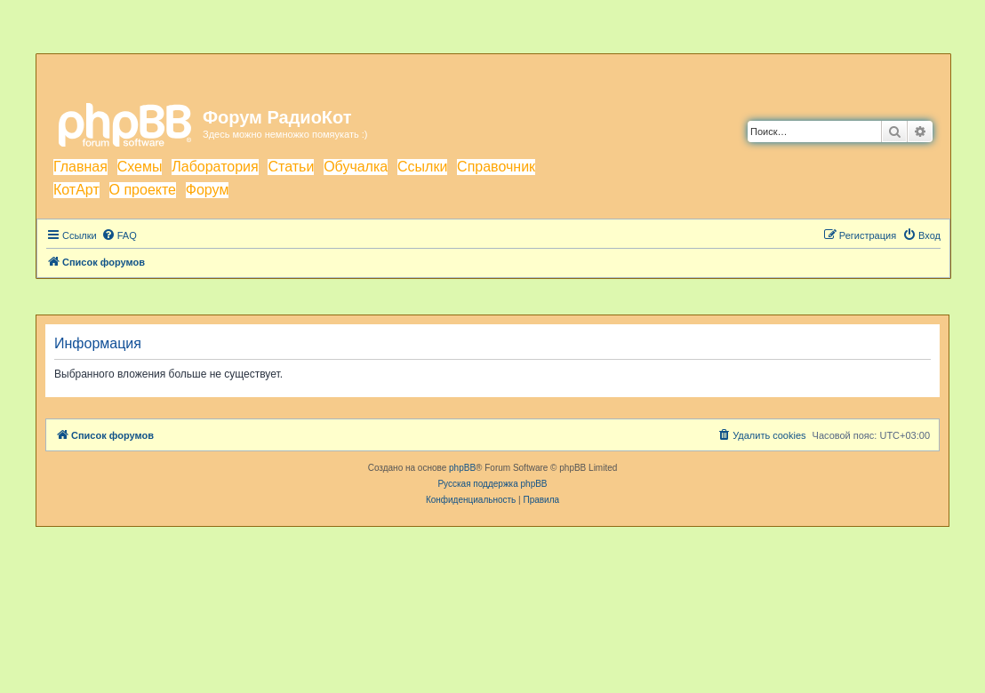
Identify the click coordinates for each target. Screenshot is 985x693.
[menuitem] (119, 235)
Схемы (140, 166)
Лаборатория (215, 166)
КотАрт (76, 189)
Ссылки (422, 166)
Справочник (496, 166)
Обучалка (356, 166)
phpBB (462, 468)
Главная (80, 166)
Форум (207, 189)
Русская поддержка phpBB (492, 484)
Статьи (291, 166)
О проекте (142, 189)
